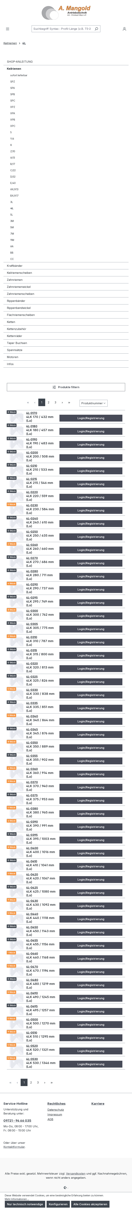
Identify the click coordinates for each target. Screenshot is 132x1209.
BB (11, 252)
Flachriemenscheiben (21, 315)
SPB (12, 94)
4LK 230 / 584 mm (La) (40, 511)
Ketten (11, 322)
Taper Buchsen (17, 343)
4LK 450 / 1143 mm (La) (40, 933)
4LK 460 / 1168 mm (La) (40, 959)
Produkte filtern (66, 387)
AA (11, 246)
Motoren (12, 357)
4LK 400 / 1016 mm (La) (40, 853)
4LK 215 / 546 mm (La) (39, 484)
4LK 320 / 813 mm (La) (40, 669)
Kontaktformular (14, 1147)
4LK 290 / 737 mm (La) (40, 590)
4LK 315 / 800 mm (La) (40, 656)
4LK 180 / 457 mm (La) (39, 432)
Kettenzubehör (16, 329)
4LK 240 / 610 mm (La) (39, 524)
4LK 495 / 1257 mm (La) (40, 1012)
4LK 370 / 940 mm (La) (40, 788)
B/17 (12, 163)
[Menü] (7, 28)
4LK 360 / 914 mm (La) (39, 774)
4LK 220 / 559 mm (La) (40, 498)
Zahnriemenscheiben (20, 294)
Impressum (54, 1114)
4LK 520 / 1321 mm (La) (40, 1051)
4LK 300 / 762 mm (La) (40, 616)
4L (11, 208)
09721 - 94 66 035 (17, 1120)
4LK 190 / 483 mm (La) (40, 445)
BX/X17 (14, 195)
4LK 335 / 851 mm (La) (39, 708)
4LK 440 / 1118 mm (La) (40, 919)
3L (11, 202)
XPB (12, 119)
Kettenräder (14, 336)
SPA (12, 87)
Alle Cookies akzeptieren (90, 1204)
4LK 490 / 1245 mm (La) (40, 999)
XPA (12, 113)
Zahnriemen (15, 279)
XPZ (12, 106)
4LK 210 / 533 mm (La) (39, 471)
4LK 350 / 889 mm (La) (40, 748)
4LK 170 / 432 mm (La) (39, 418)
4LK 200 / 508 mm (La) (40, 458)
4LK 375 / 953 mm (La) (40, 801)
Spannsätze (14, 350)
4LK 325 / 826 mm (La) (40, 682)
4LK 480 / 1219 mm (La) (40, 985)
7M (12, 233)
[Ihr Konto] (124, 28)
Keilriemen (14, 68)
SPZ (12, 81)
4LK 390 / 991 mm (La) (39, 827)
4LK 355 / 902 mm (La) (40, 761)
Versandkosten (75, 1173)
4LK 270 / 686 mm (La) (40, 563)
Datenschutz (55, 1109)
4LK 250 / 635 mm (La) (40, 537)
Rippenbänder (16, 301)
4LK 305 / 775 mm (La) (40, 629)
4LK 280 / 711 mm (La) (39, 577)
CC (12, 259)
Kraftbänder (15, 265)
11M (12, 240)
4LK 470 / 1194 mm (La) (40, 972)
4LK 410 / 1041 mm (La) (40, 867)
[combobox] (62, 28)
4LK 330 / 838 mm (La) (40, 695)
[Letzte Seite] (69, 402)
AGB (50, 1119)
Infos (10, 364)
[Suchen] (96, 28)
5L (11, 214)
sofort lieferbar (18, 75)
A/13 (12, 157)
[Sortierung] (94, 403)
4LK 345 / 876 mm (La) (40, 735)
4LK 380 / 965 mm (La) (40, 814)
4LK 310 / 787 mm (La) (39, 643)
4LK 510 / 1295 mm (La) (40, 1038)
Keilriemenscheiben (19, 272)
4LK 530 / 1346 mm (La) (41, 1064)
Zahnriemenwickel (19, 287)
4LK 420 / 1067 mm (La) (40, 880)
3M (12, 221)
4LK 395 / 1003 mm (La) (41, 840)
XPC (12, 125)
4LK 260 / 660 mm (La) (40, 550)
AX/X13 (14, 189)
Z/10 (12, 151)
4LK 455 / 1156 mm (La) (40, 946)
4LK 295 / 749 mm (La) (39, 603)
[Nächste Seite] (62, 402)
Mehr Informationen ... (17, 1199)
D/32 (12, 176)
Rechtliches (56, 1103)
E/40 (13, 182)
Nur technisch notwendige (25, 1204)
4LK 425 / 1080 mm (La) (41, 893)
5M (12, 227)
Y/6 (12, 138)
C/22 (13, 170)
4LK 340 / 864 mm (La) (40, 722)
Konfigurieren (58, 1204)
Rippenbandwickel (19, 308)
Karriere (97, 1103)
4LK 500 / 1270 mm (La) (40, 1025)
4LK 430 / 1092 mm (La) (41, 906)
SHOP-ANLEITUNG (20, 61)
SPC (12, 100)
